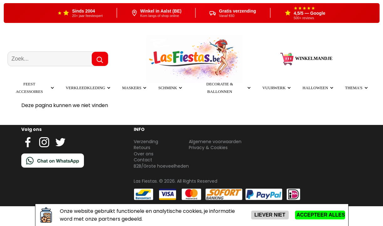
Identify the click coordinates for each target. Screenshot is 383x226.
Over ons (143, 154)
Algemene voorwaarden (215, 141)
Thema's (354, 87)
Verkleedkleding (85, 87)
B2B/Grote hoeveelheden (161, 166)
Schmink (167, 87)
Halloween (315, 87)
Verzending (146, 141)
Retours (142, 147)
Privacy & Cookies (208, 147)
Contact (143, 160)
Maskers (131, 87)
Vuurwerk (274, 87)
